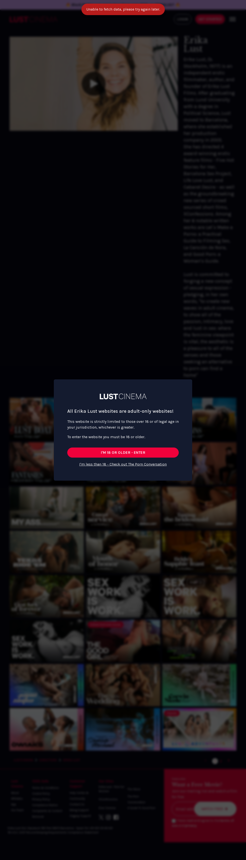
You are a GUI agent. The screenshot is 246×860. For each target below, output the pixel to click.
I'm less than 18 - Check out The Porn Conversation (123, 464)
